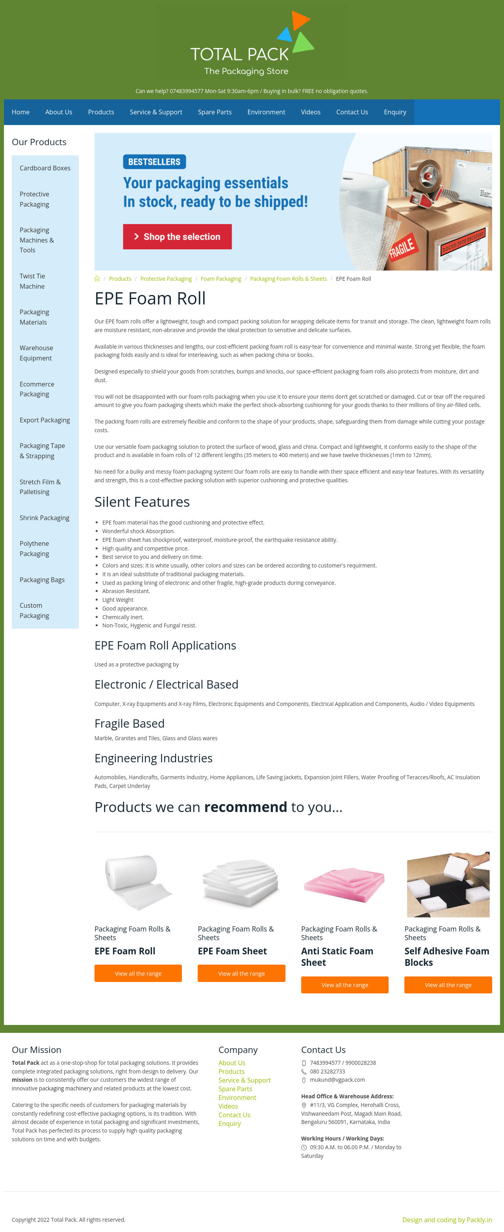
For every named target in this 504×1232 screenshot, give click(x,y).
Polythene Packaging (34, 548)
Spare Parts (215, 112)
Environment (266, 112)
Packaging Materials (34, 317)
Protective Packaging (34, 199)
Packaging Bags (42, 579)
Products (101, 112)
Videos (311, 112)
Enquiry (395, 112)
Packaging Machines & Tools (37, 240)
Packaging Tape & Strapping (42, 450)
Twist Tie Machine (32, 281)
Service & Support (156, 112)
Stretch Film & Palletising (40, 487)
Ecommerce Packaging (37, 389)
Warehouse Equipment (36, 352)
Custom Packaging (34, 610)
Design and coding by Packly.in (447, 1219)
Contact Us (352, 112)
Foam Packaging (221, 278)
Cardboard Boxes (45, 168)
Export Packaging (45, 420)
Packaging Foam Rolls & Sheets (288, 278)
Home (21, 112)
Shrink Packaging (44, 517)
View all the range (138, 973)
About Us (58, 112)
